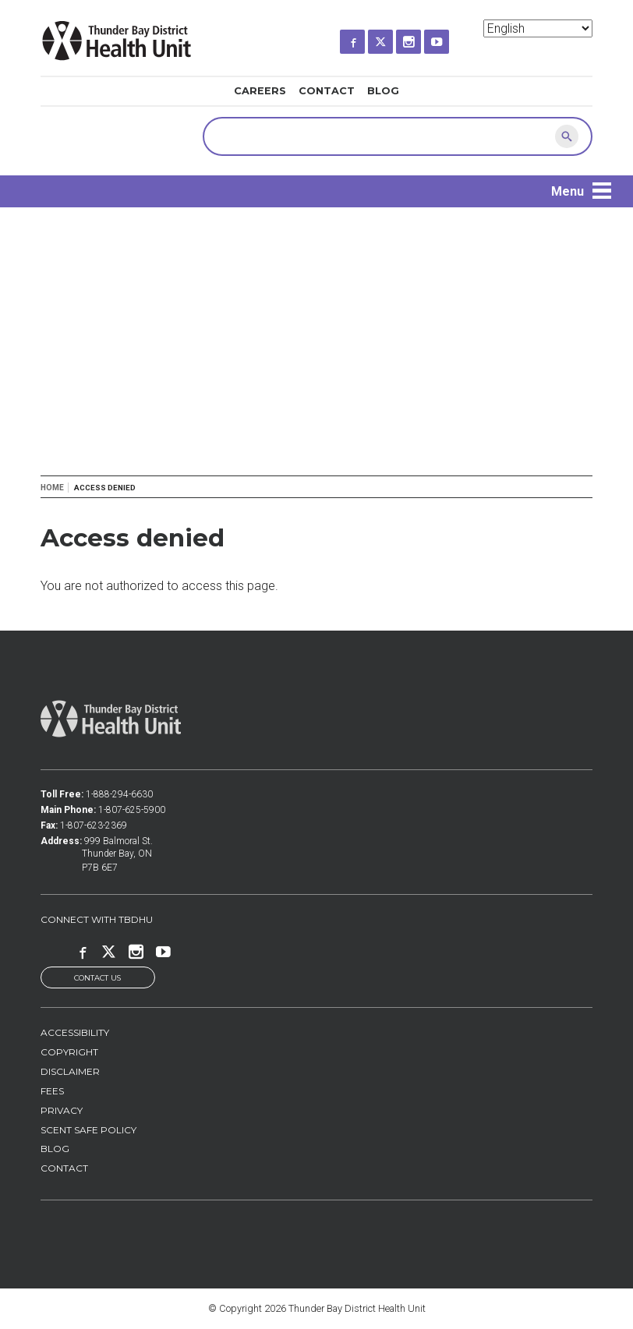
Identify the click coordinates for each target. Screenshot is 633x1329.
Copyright (69, 1053)
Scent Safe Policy (88, 1130)
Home (52, 487)
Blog (383, 91)
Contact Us (97, 978)
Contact (327, 91)
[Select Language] (537, 28)
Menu (567, 191)
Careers (260, 91)
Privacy (62, 1110)
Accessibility (75, 1033)
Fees (52, 1091)
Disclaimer (70, 1071)
